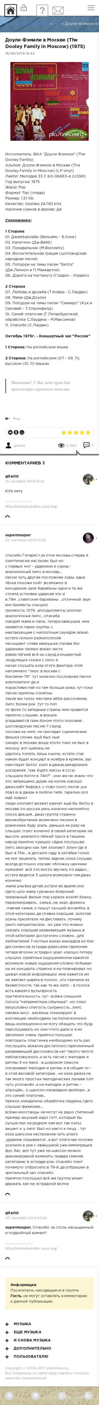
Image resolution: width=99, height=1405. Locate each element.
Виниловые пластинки (27, 23)
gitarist (19, 445)
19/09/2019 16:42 (20, 53)
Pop (57, 23)
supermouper (18, 535)
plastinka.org (57, 1368)
